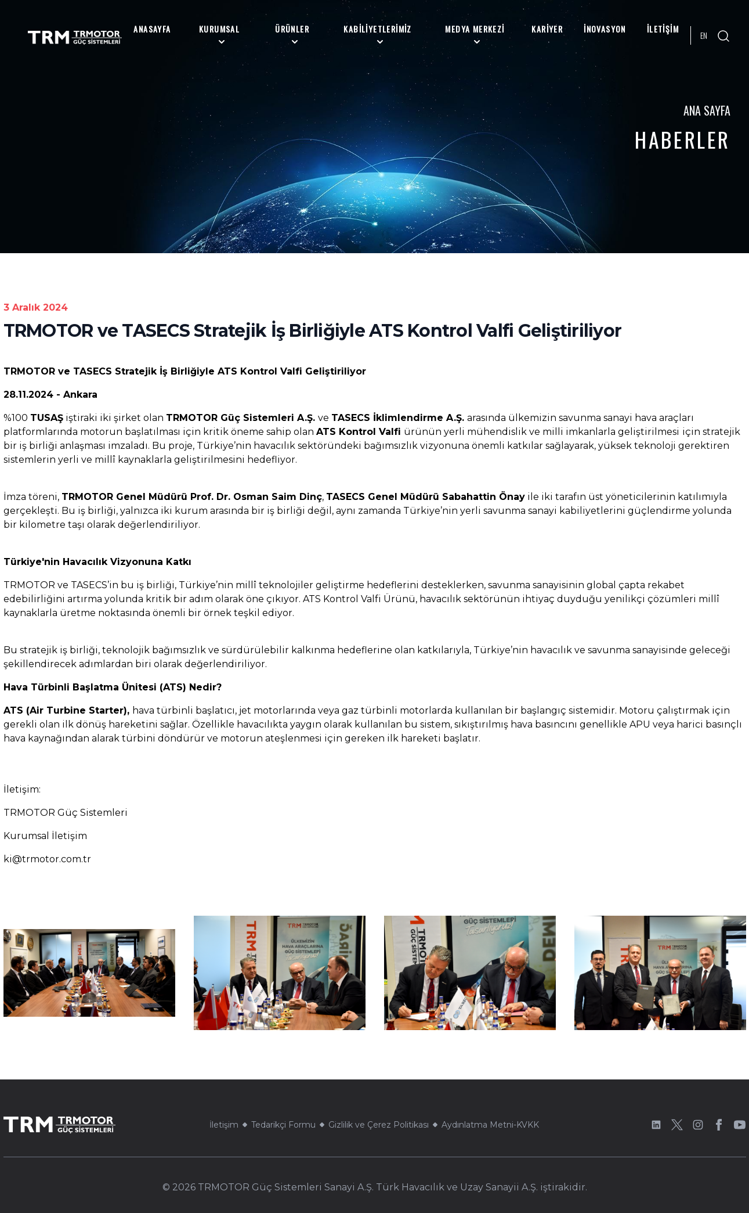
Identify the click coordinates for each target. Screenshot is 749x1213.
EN (703, 35)
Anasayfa (152, 29)
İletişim (663, 29)
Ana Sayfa (706, 110)
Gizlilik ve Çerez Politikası (378, 1125)
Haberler (682, 139)
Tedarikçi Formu (283, 1125)
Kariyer (547, 29)
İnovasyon (605, 29)
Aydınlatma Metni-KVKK (490, 1125)
